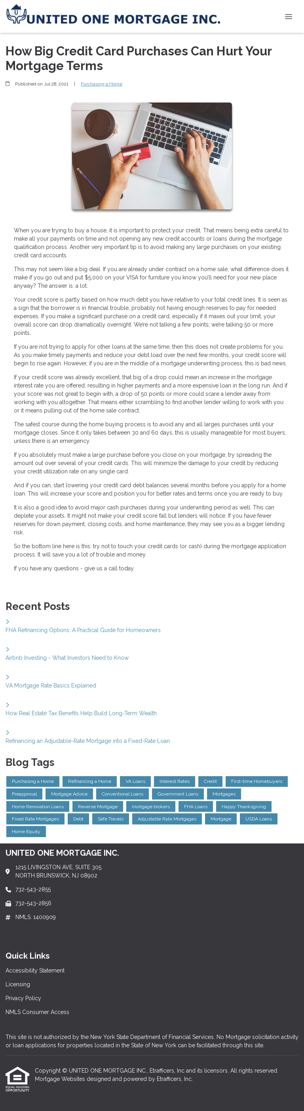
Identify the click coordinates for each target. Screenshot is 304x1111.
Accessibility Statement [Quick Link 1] (35, 970)
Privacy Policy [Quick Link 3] (23, 998)
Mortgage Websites (61, 1079)
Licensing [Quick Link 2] (18, 984)
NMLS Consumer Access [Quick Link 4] (37, 1012)
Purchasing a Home (101, 84)
